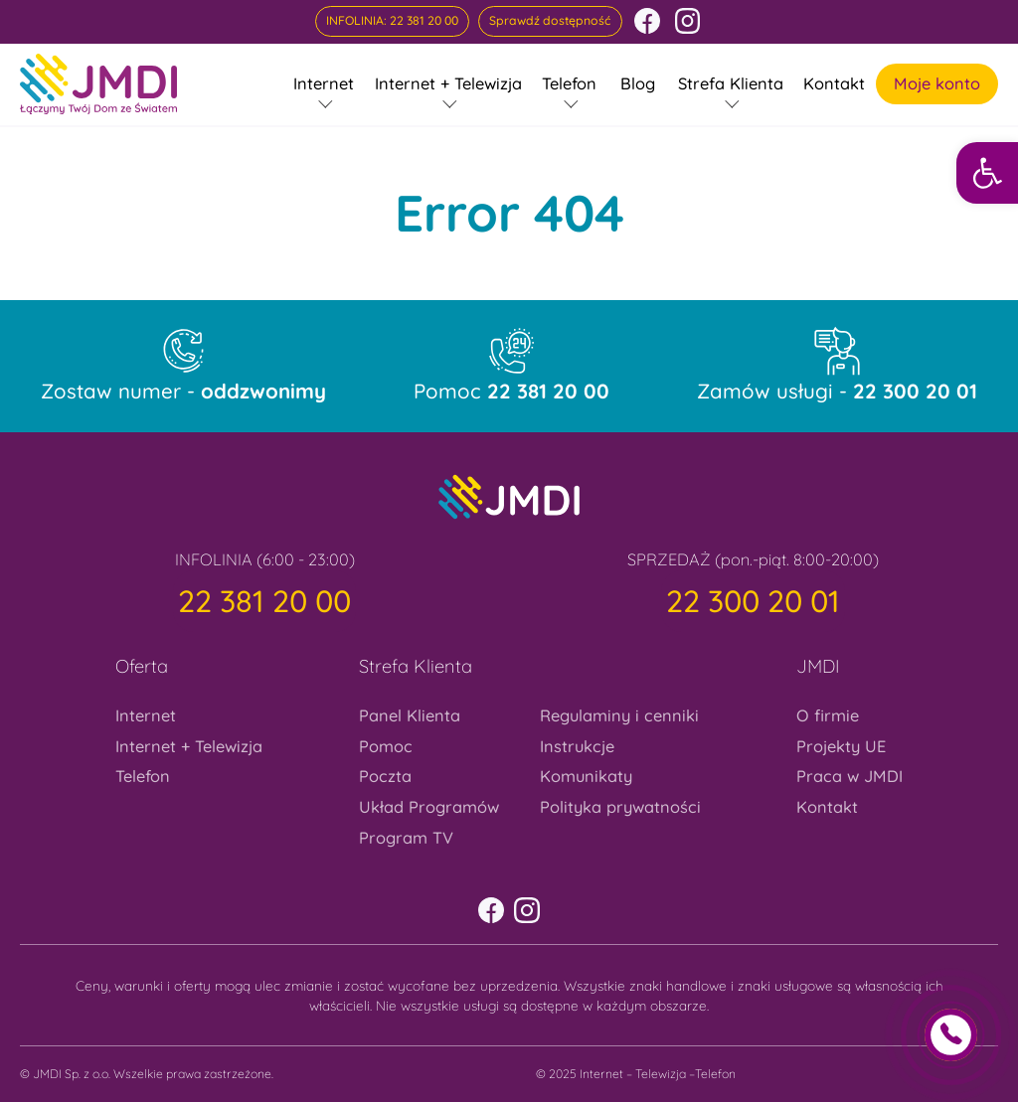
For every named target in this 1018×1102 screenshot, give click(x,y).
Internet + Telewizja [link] (448, 83)
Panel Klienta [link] (409, 715)
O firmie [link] (827, 715)
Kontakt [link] (834, 83)
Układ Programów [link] (429, 807)
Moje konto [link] (937, 83)
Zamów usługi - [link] (837, 391)
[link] (987, 173)
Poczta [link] (385, 776)
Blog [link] (637, 83)
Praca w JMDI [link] (849, 776)
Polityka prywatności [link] (620, 807)
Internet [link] (323, 83)
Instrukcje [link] (577, 746)
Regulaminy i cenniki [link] (619, 715)
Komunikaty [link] (586, 776)
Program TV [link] (406, 838)
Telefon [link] (569, 83)
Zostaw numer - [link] (183, 391)
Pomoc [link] (511, 391)
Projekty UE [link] (841, 746)
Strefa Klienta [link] (730, 83)
